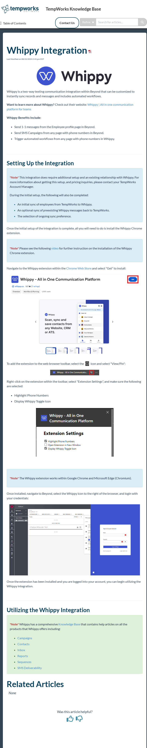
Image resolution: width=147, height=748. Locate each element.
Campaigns (24, 638)
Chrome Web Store (78, 268)
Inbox (21, 650)
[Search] (142, 22)
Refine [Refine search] (88, 22)
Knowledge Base (69, 624)
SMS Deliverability (29, 668)
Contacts (23, 644)
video (55, 248)
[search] (117, 22)
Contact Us (67, 23)
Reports (22, 656)
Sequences (24, 662)
